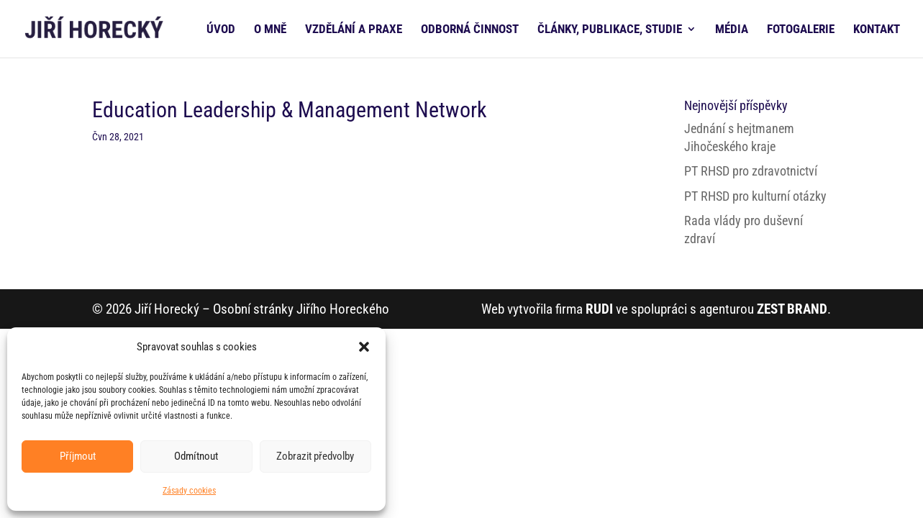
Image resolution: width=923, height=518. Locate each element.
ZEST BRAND (792, 309)
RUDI (599, 309)
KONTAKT (876, 30)
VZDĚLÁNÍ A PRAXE (353, 30)
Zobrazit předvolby (315, 456)
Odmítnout (196, 456)
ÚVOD (220, 30)
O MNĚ (270, 30)
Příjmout (78, 456)
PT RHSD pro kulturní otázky (755, 196)
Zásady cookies (189, 491)
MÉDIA (731, 30)
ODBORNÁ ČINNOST (470, 30)
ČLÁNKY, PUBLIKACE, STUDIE (609, 30)
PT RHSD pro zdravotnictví (750, 170)
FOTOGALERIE (801, 30)
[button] (364, 347)
